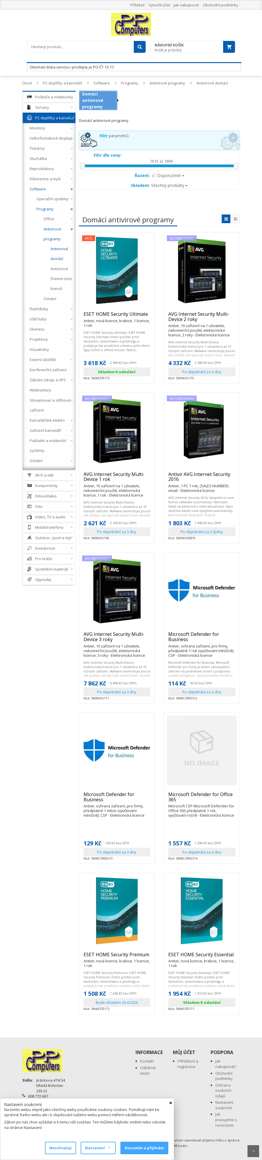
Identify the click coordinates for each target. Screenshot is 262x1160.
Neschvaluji (60, 1147)
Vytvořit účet (159, 5)
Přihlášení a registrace (188, 1063)
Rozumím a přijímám (144, 1147)
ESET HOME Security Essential (201, 957)
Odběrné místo (148, 1070)
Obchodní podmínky (220, 5)
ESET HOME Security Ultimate (117, 316)
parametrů (114, 135)
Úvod (27, 83)
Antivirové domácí (212, 83)
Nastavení (97, 1147)
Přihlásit (137, 5)
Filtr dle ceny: (108, 155)
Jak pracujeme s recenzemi (226, 1119)
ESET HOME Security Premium (117, 957)
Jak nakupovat (186, 5)
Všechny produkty (159, 185)
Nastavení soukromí (224, 1105)
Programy (129, 83)
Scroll (253, 1151)
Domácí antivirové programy (92, 100)
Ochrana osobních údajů (223, 1090)
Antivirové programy (167, 83)
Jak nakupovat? (225, 1063)
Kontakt (147, 1061)
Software (101, 83)
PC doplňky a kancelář (62, 83)
